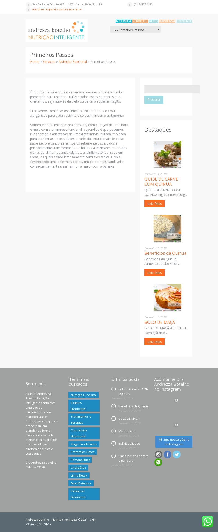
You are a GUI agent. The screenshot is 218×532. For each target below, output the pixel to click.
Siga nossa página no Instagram (174, 441)
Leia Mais (154, 203)
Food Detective (81, 483)
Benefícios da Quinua (165, 253)
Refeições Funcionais (78, 494)
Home (34, 61)
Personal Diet (80, 460)
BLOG (153, 21)
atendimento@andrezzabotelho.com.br (57, 9)
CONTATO (184, 21)
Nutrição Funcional (73, 61)
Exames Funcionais (78, 406)
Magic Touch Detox (84, 444)
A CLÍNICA (123, 21)
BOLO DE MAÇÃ (159, 322)
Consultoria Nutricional (79, 433)
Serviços (139, 21)
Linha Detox (79, 475)
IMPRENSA (167, 21)
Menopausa (127, 431)
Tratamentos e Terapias (81, 419)
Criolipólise (78, 468)
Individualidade (129, 443)
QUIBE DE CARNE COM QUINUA (161, 181)
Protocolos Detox (83, 452)
